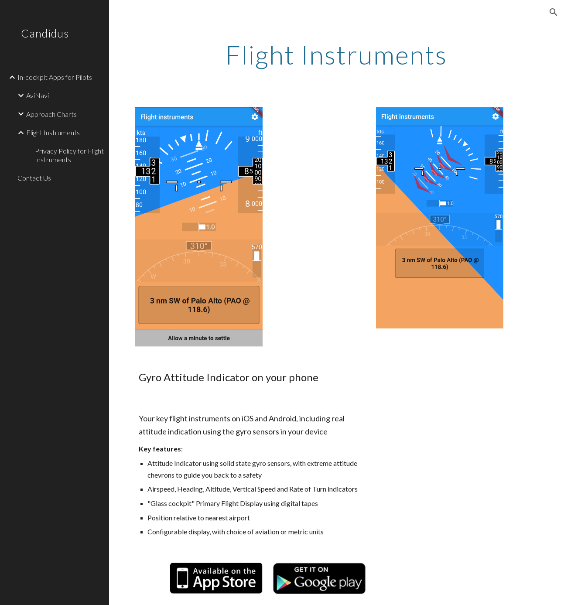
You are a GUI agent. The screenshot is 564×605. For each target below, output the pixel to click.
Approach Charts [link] (51, 114)
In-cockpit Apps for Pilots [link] (54, 77)
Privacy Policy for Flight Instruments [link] (69, 155)
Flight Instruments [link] (53, 132)
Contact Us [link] (34, 178)
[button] (553, 12)
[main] (336, 54)
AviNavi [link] (37, 95)
